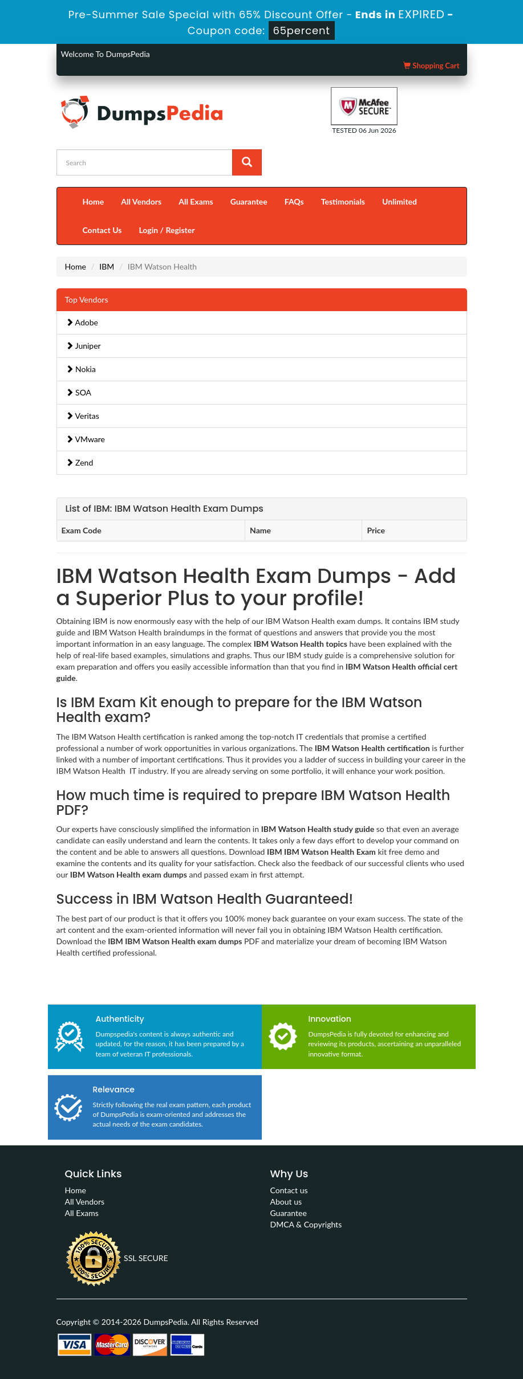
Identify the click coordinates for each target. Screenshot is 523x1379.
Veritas (82, 416)
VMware (86, 439)
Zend (80, 462)
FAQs (294, 201)
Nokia (81, 369)
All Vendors (141, 201)
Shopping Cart (431, 65)
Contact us (289, 1190)
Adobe (82, 322)
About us (286, 1201)
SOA (79, 392)
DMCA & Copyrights (306, 1224)
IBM (106, 266)
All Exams (196, 201)
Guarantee (248, 201)
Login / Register (166, 230)
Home (93, 201)
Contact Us (102, 230)
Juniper (83, 345)
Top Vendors (86, 299)
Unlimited (399, 201)
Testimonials (343, 201)
